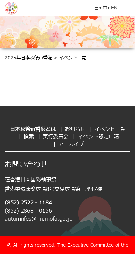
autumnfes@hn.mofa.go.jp (38, 219)
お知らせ (75, 129)
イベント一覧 (109, 129)
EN (114, 8)
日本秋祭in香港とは (33, 129)
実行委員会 (56, 137)
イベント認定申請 (98, 137)
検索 (29, 137)
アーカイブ (71, 144)
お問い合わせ (26, 165)
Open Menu (127, 8)
